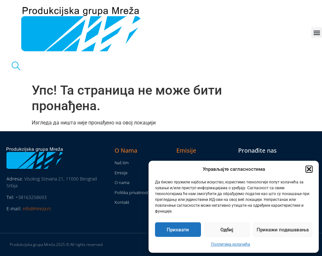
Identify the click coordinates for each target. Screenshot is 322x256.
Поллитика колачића (230, 244)
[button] (309, 169)
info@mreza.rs (37, 208)
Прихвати (178, 230)
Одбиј (226, 230)
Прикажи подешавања (283, 230)
